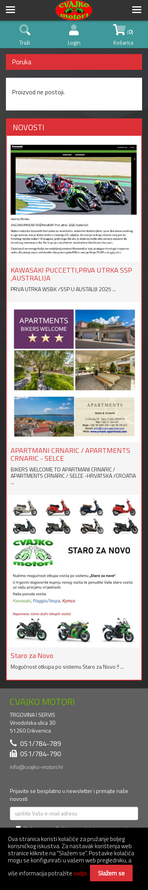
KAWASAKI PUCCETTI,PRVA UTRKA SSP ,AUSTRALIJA (71, 274)
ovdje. (80, 873)
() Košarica (123, 35)
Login (74, 35)
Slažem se (111, 873)
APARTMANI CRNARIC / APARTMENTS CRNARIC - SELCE (70, 454)
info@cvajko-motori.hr (37, 767)
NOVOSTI (28, 127)
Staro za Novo (32, 655)
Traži (24, 35)
